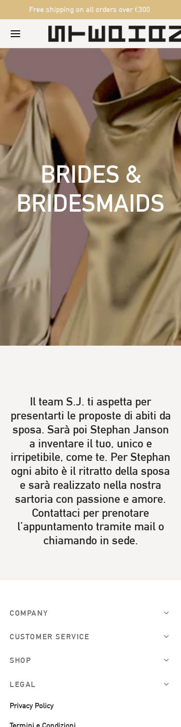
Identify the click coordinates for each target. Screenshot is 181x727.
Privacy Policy (32, 705)
